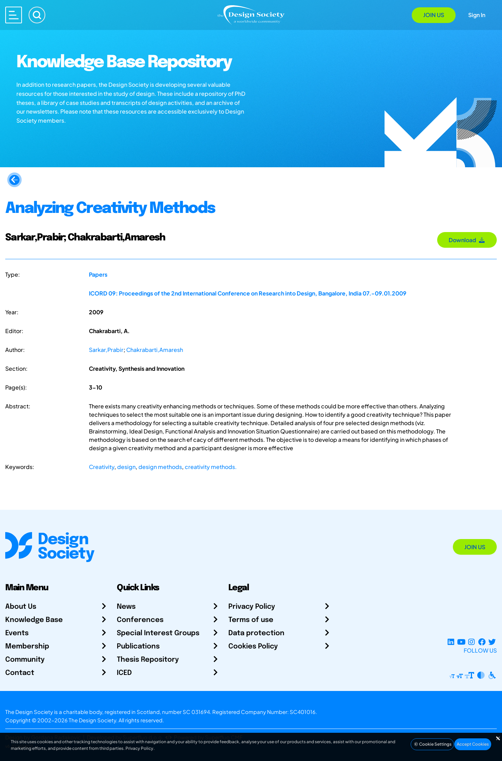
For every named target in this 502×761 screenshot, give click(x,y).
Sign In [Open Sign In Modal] (476, 14)
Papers (98, 274)
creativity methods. (211, 466)
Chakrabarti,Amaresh (154, 349)
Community (25, 659)
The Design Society (92, 720)
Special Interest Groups (158, 633)
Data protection (256, 633)
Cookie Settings (432, 744)
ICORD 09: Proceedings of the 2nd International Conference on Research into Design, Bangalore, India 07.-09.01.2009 (247, 293)
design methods (160, 466)
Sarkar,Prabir (106, 349)
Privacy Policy (251, 606)
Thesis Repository (148, 659)
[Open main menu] (13, 15)
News (126, 606)
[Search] (37, 15)
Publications (138, 646)
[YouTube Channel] (461, 642)
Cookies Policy (253, 646)
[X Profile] (492, 642)
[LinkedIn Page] (451, 642)
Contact (19, 673)
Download (467, 240)
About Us (20, 606)
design (126, 466)
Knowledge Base (34, 620)
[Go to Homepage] (251, 14)
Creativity (101, 466)
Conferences (140, 620)
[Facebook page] (482, 642)
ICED (124, 673)
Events (17, 633)
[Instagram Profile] (471, 642)
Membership (27, 646)
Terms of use (250, 620)
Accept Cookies (473, 744)
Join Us (433, 14)
